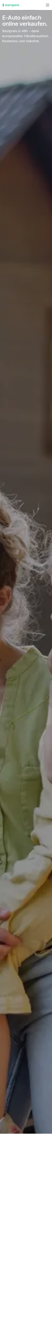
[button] (47, 5)
